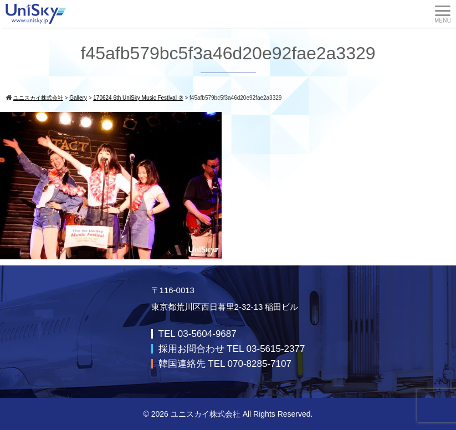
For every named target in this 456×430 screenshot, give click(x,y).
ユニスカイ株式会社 (205, 413)
